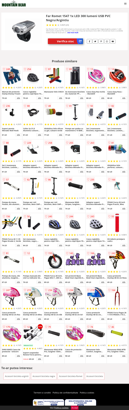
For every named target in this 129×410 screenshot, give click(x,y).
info (18, 98)
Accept (75, 407)
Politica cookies (87, 392)
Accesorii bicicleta (94, 376)
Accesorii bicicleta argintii (16, 376)
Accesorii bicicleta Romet (70, 376)
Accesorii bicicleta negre (44, 376)
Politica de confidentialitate (65, 392)
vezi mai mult (72, 32)
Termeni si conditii (42, 392)
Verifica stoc (70, 41)
